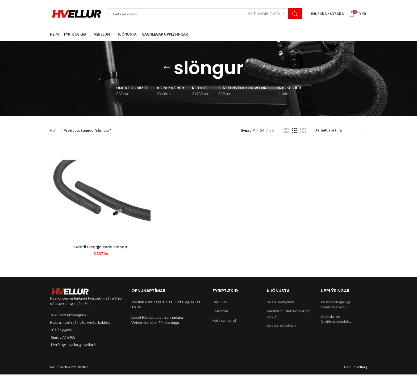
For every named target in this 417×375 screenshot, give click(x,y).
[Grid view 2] (286, 130)
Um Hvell (219, 302)
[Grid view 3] (294, 130)
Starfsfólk (220, 311)
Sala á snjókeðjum (281, 325)
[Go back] (167, 68)
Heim (54, 130)
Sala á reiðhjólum (280, 302)
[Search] (205, 13)
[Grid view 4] (303, 130)
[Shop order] (340, 130)
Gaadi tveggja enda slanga (100, 247)
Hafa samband (224, 320)
